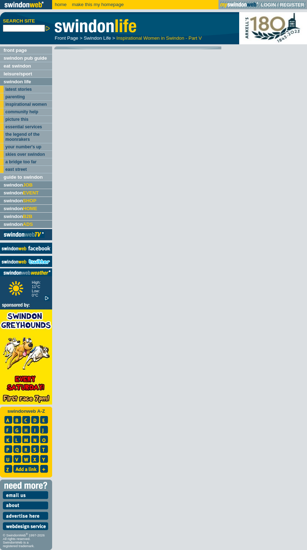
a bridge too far (20, 161)
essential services (23, 126)
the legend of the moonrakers (22, 137)
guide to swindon (23, 177)
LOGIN (268, 5)
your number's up (23, 146)
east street (16, 169)
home (60, 4)
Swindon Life (97, 38)
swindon (18, 185)
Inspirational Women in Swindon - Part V (159, 38)
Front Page (66, 38)
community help (21, 111)
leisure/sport (18, 73)
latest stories (18, 89)
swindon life (17, 81)
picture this (17, 119)
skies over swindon (25, 154)
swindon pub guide (25, 58)
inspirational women (26, 104)
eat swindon (17, 66)
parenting (15, 96)
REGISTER (292, 5)
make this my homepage (97, 4)
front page (15, 50)
